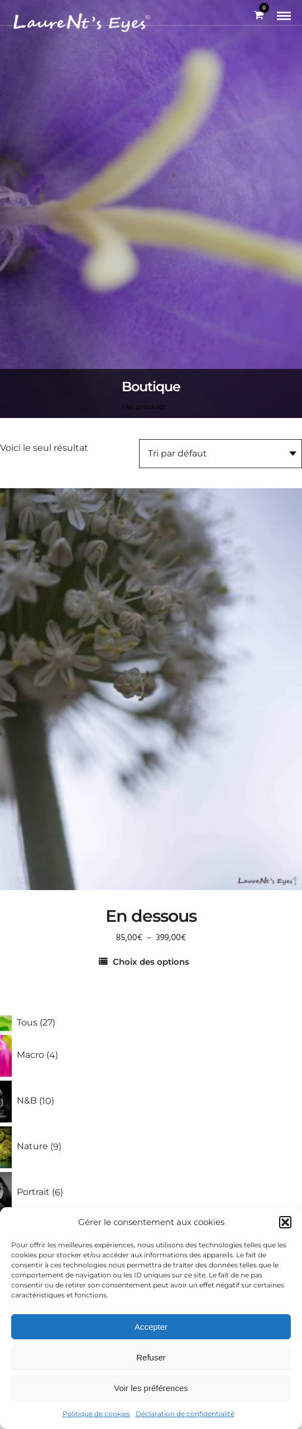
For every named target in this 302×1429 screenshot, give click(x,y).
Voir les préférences (151, 1388)
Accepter (151, 1326)
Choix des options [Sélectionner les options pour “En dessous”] (151, 961)
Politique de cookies (96, 1413)
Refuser (151, 1357)
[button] (285, 1222)
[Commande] (220, 453)
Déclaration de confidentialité (185, 1413)
